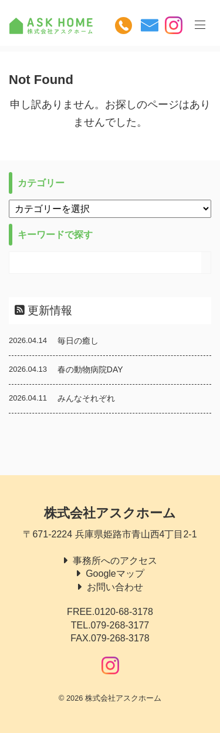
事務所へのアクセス (115, 561)
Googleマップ (115, 574)
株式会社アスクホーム (110, 513)
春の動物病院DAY (90, 369)
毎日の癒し (78, 340)
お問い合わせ (115, 587)
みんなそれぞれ (86, 398)
